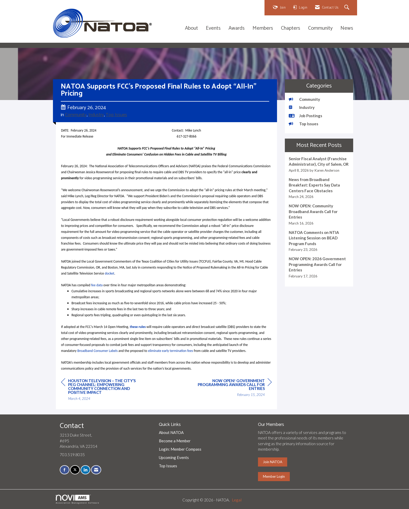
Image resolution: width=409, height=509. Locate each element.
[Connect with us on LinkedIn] (85, 469)
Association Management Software (77, 499)
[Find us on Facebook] (64, 469)
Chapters (290, 28)
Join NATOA (272, 462)
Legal (237, 500)
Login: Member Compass (180, 449)
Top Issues (116, 115)
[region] (233, 388)
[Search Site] (347, 8)
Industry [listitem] (302, 107)
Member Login (274, 476)
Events (213, 28)
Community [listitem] (304, 99)
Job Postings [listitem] (305, 115)
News (346, 28)
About (191, 28)
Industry (96, 115)
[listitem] (319, 164)
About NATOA (171, 432)
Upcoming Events (174, 457)
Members (262, 28)
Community (320, 28)
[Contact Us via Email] (96, 469)
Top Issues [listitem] (303, 123)
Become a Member (175, 440)
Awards (236, 28)
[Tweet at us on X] (75, 469)
